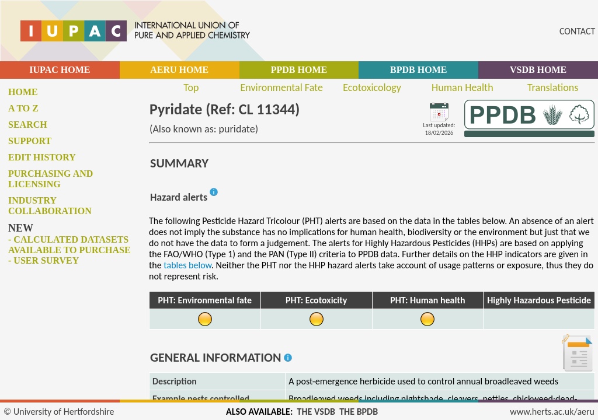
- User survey (43, 260)
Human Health (462, 87)
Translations (552, 87)
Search (27, 125)
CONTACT (577, 31)
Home (23, 92)
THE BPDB (358, 411)
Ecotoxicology (372, 87)
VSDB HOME (538, 70)
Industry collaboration (50, 205)
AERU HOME (179, 70)
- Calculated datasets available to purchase (69, 245)
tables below (187, 265)
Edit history (42, 157)
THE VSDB (316, 411)
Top (191, 87)
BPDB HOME (418, 70)
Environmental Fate (281, 87)
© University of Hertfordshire (59, 411)
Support (29, 141)
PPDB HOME (299, 70)
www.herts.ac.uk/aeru (552, 411)
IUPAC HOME (59, 70)
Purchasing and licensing (50, 179)
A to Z (23, 108)
